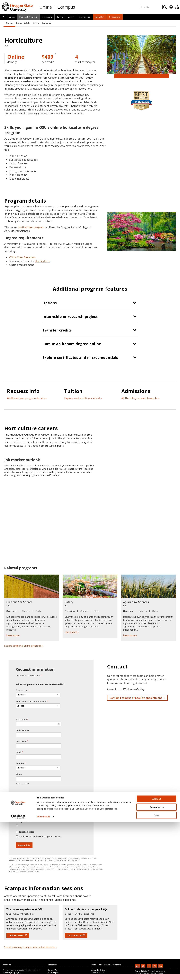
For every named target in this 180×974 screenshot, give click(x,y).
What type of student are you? (31, 701)
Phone (19, 774)
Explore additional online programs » (23, 645)
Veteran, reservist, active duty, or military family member (36, 820)
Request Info (114, 17)
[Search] (165, 7)
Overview (9, 23)
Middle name (22, 730)
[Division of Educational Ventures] (177, 7)
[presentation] (171, 7)
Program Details (23, 23)
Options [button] (49, 302)
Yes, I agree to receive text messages (37, 804)
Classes (71, 17)
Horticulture (42, 261)
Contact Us (46, 23)
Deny (156, 967)
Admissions (47, 17)
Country (20, 763)
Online (45, 7)
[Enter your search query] (151, 7)
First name (21, 719)
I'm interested (17, 935)
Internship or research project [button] (70, 316)
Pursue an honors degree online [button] (71, 343)
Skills (38, 611)
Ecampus (66, 7)
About (11, 17)
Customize (157, 959)
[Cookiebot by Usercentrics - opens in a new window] (18, 968)
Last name (21, 741)
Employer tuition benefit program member (40, 836)
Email (19, 752)
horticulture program (31, 227)
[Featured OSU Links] (171, 7)
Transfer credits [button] (57, 330)
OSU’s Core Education (22, 257)
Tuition (60, 17)
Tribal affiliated (26, 832)
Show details (43, 968)
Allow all (156, 950)
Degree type (22, 690)
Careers (35, 23)
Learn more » (13, 635)
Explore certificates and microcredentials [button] (80, 357)
